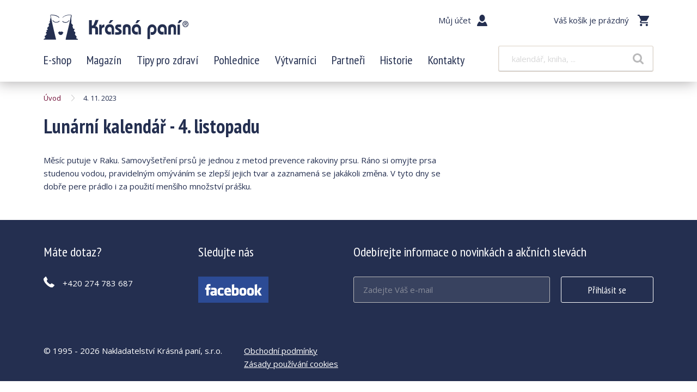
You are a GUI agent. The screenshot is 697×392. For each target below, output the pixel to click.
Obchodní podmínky (280, 350)
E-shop (57, 60)
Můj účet (454, 20)
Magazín (104, 60)
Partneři (348, 60)
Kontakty (446, 60)
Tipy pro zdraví (168, 60)
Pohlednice (237, 60)
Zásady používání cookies (291, 363)
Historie (396, 60)
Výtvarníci (295, 60)
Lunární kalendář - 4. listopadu (116, 27)
